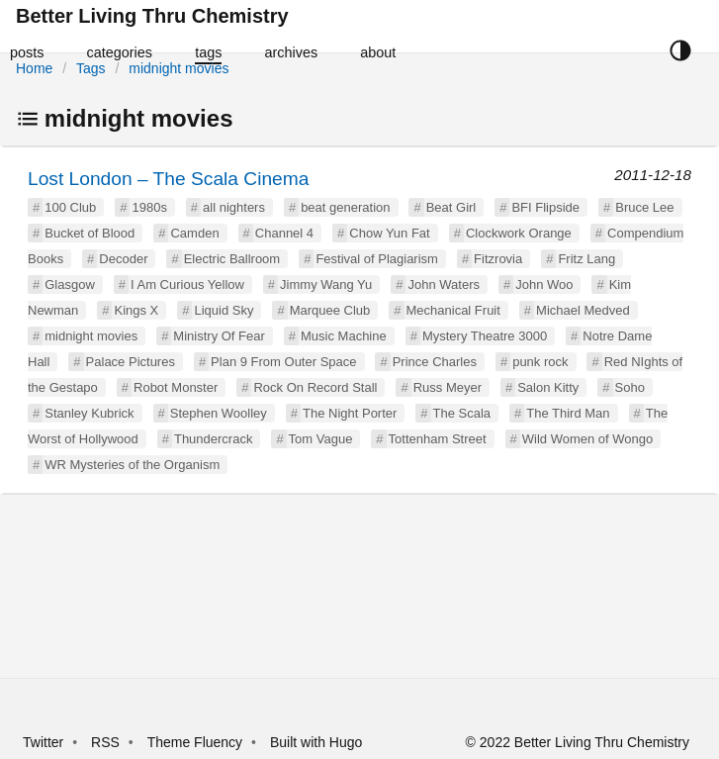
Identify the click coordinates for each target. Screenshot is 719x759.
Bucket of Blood (90, 233)
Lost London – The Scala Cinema (168, 178)
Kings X (136, 310)
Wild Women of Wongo (587, 438)
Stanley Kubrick (89, 413)
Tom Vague (321, 438)
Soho (630, 387)
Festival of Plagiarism (376, 258)
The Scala (462, 413)
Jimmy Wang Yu (326, 284)
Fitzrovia (498, 258)
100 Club (70, 207)
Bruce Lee (644, 207)
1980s (149, 207)
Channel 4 (284, 233)
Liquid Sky (223, 310)
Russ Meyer (447, 387)
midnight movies (178, 68)
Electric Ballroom (232, 258)
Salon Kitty (548, 387)
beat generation (345, 207)
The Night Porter (350, 413)
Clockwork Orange (519, 233)
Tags (91, 68)
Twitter (43, 742)
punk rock (540, 361)
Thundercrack (213, 438)
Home (34, 68)
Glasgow (70, 284)
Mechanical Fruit (453, 310)
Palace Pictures (130, 361)
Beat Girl (451, 207)
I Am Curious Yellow (187, 284)
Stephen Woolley (218, 413)
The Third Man (567, 413)
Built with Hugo (316, 742)
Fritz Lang (586, 258)
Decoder (123, 258)
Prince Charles (435, 361)
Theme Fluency (196, 742)
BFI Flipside (545, 207)
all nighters (234, 207)
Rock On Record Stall (315, 387)
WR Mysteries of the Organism (132, 464)
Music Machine (344, 336)
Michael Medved (583, 310)
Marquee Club (330, 310)
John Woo (544, 284)
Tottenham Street (438, 438)
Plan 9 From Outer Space (283, 361)
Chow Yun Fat (389, 233)
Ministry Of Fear (218, 336)
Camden (194, 233)
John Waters (443, 284)
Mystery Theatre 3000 (484, 336)
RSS (105, 742)
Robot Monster (176, 387)
